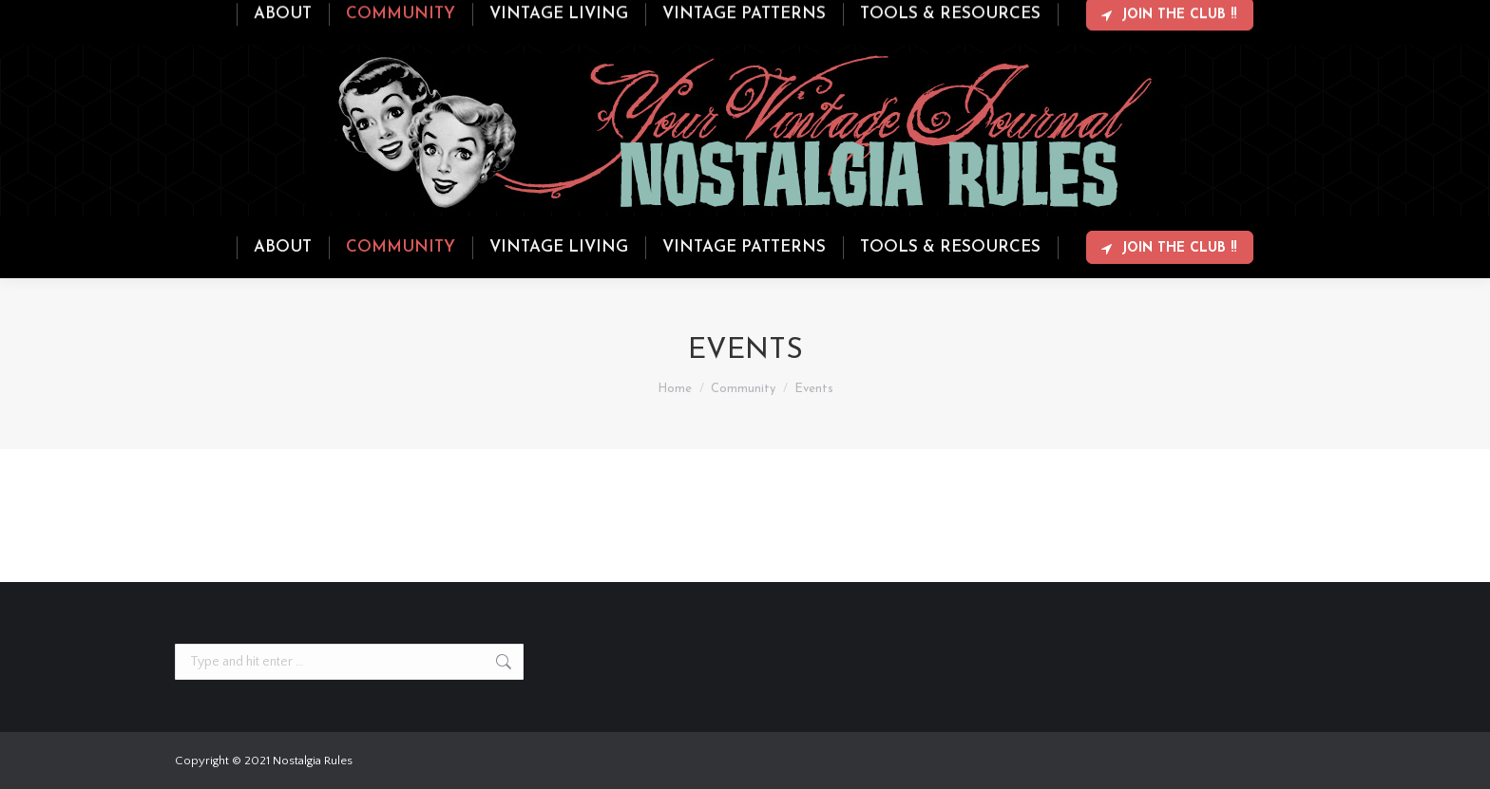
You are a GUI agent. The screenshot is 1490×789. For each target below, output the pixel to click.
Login (1239, 17)
